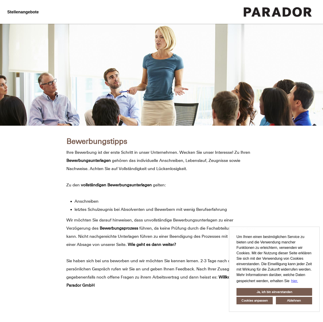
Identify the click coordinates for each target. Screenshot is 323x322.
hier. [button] (294, 281)
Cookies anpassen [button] (254, 300)
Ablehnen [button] (294, 300)
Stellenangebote (23, 12)
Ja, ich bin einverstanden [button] (274, 292)
